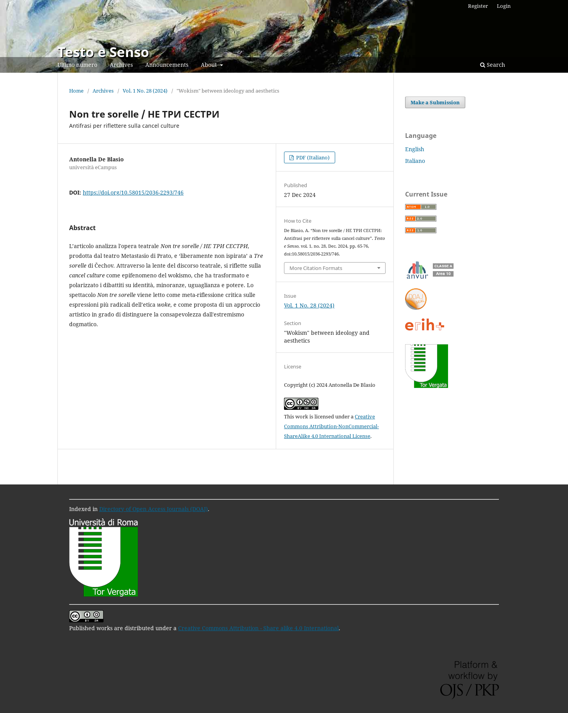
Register (478, 5)
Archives (121, 64)
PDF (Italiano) (312, 157)
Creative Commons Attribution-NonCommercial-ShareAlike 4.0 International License (331, 426)
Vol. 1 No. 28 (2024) (145, 90)
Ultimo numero (77, 64)
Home (76, 90)
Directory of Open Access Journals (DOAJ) (153, 509)
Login (504, 5)
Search (492, 64)
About (209, 64)
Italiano (415, 160)
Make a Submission (435, 102)
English (414, 149)
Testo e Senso (103, 52)
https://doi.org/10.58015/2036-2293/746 (133, 192)
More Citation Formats (315, 268)
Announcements (166, 64)
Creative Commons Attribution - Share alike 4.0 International (258, 628)
